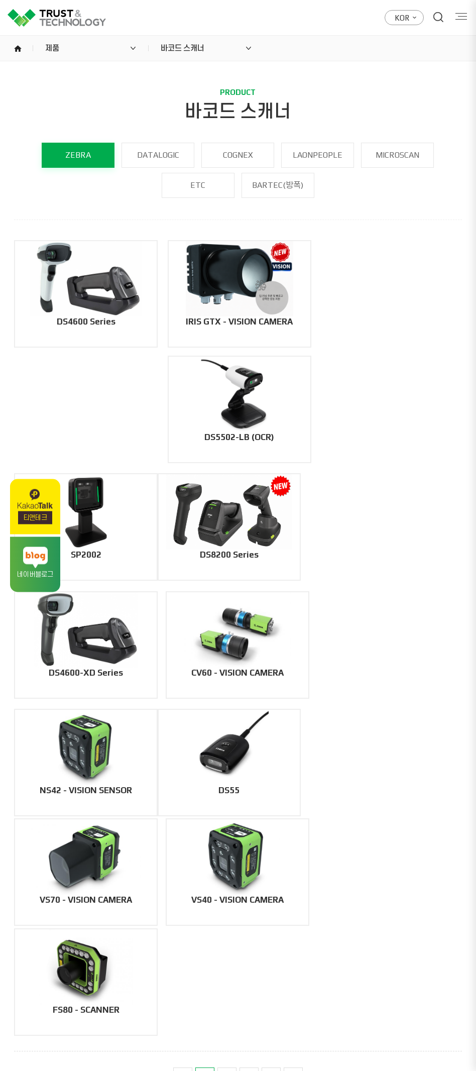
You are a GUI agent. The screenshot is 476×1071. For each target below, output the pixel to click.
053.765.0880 (93, 985)
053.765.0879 (165, 985)
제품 (52, 48)
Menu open (459, 17)
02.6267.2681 (367, 985)
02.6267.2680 (296, 985)
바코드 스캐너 (182, 48)
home (18, 48)
